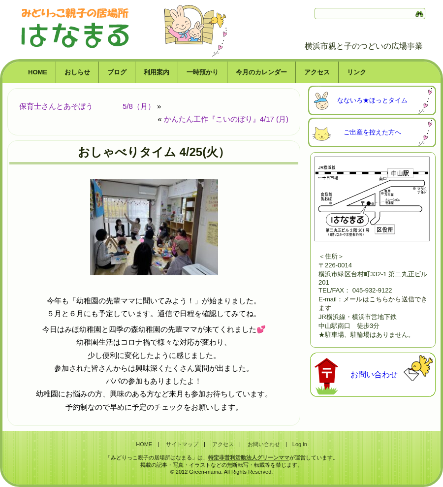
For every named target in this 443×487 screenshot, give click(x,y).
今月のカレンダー (261, 72)
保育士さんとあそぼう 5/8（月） (87, 106)
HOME (37, 72)
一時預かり (203, 72)
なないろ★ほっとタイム (372, 100)
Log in (299, 444)
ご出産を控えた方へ (372, 132)
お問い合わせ (374, 374)
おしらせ (77, 72)
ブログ (117, 72)
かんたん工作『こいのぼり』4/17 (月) (226, 119)
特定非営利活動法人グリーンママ (248, 457)
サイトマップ (182, 444)
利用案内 (156, 72)
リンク (356, 72)
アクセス (317, 72)
